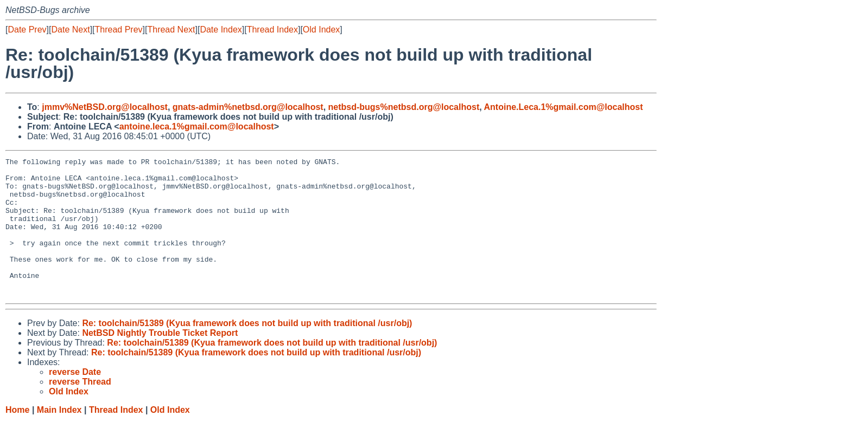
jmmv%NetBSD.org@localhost (105, 107)
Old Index (321, 29)
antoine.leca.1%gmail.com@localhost (196, 126)
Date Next (70, 29)
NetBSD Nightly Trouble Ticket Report (160, 360)
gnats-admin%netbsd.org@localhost (248, 107)
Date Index (221, 29)
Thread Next (171, 29)
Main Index (59, 437)
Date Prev (27, 29)
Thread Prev (119, 29)
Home (17, 437)
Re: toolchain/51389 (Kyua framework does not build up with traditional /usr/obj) (247, 350)
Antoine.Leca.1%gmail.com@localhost (563, 107)
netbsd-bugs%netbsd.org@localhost (404, 107)
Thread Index (272, 29)
